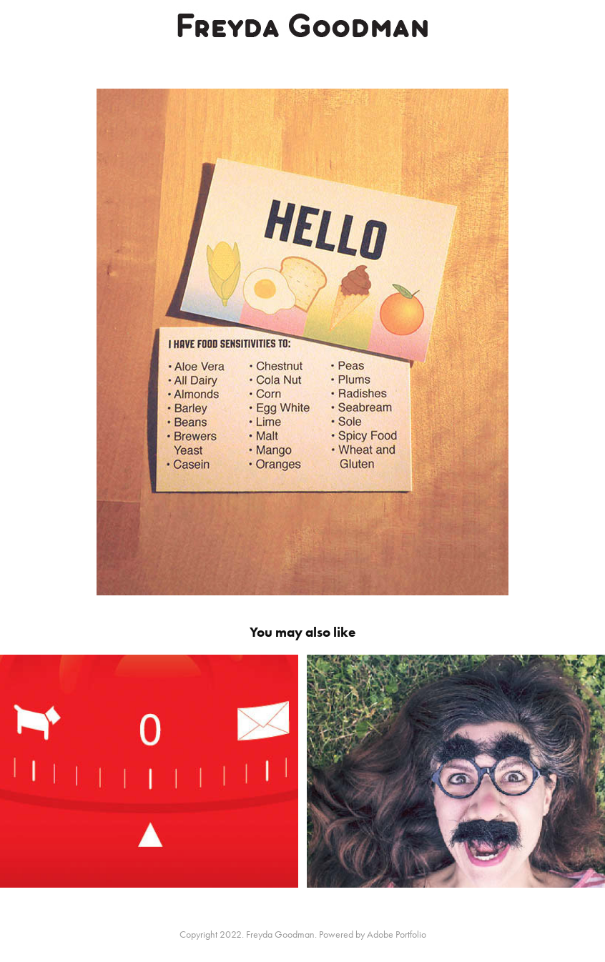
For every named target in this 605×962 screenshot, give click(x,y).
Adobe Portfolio (396, 934)
